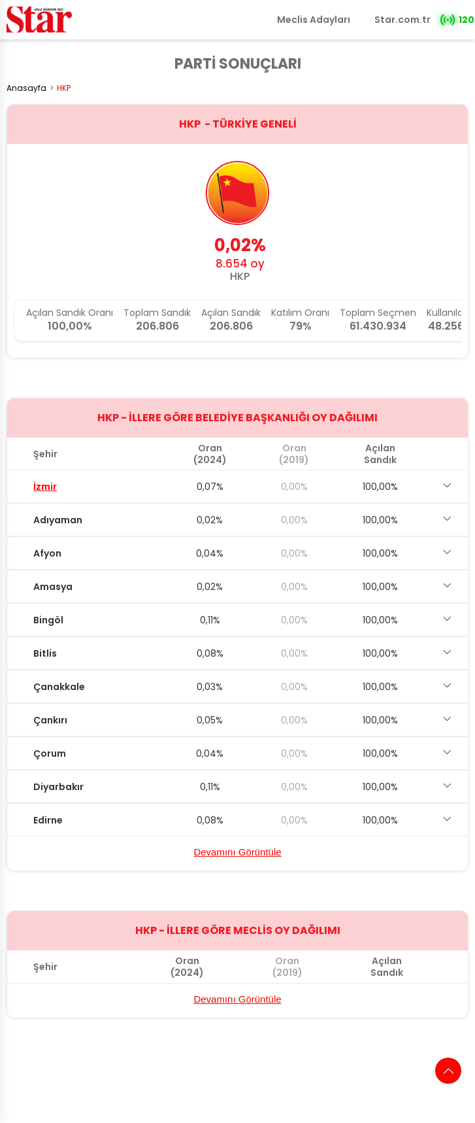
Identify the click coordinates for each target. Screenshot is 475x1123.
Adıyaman (57, 520)
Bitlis (45, 653)
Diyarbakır (58, 786)
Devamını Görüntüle (237, 851)
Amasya (53, 586)
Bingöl (48, 620)
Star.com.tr (402, 20)
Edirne (48, 820)
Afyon (47, 553)
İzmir (45, 486)
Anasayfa (26, 88)
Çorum (49, 753)
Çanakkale (59, 686)
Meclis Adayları (313, 20)
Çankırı (50, 720)
